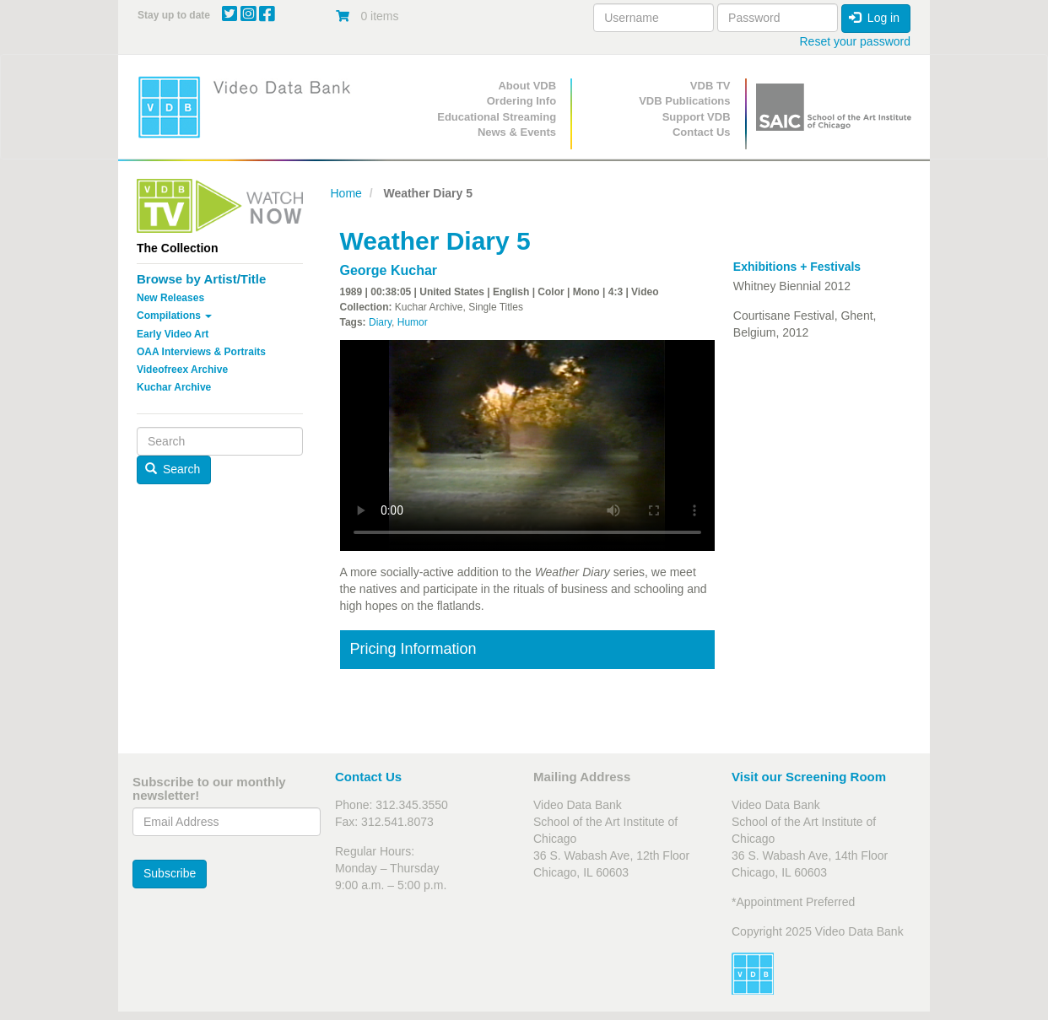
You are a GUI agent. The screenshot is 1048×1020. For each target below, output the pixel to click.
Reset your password (854, 41)
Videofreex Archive (182, 369)
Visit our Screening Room (809, 776)
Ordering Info (521, 100)
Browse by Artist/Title (201, 279)
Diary (380, 322)
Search (173, 469)
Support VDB (696, 117)
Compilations (174, 315)
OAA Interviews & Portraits (201, 352)
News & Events (517, 132)
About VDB (527, 85)
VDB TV (710, 85)
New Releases (170, 298)
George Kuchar (389, 270)
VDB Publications (684, 100)
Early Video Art (172, 334)
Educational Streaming (496, 117)
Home (346, 193)
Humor (412, 322)
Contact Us (702, 132)
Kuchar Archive (174, 387)
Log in (874, 17)
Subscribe (169, 873)
